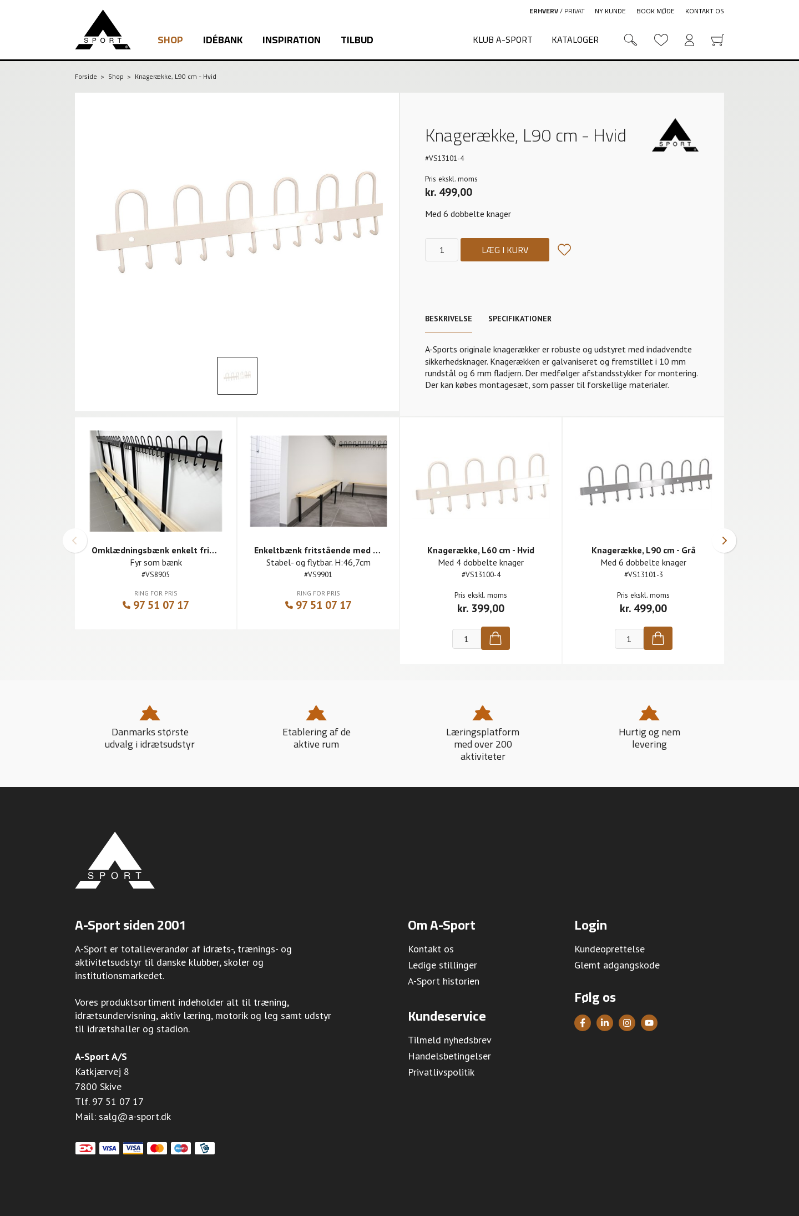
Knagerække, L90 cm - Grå (643, 550)
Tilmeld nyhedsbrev (450, 1039)
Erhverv (543, 10)
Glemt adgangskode (617, 964)
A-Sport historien (443, 981)
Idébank (222, 40)
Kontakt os (704, 10)
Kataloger (575, 39)
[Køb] (495, 638)
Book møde (655, 10)
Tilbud (357, 40)
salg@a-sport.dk (135, 1116)
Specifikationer (520, 319)
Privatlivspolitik (441, 1072)
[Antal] (441, 249)
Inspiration (291, 40)
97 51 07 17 (156, 605)
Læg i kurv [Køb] (505, 249)
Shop (170, 40)
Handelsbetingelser (449, 1056)
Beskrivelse (448, 319)
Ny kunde (610, 10)
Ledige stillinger (442, 964)
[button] (75, 540)
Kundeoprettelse (609, 948)
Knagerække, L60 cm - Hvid (480, 550)
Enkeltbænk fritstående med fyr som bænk (341, 550)
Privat (574, 10)
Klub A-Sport (503, 39)
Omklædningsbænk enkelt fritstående (169, 550)
